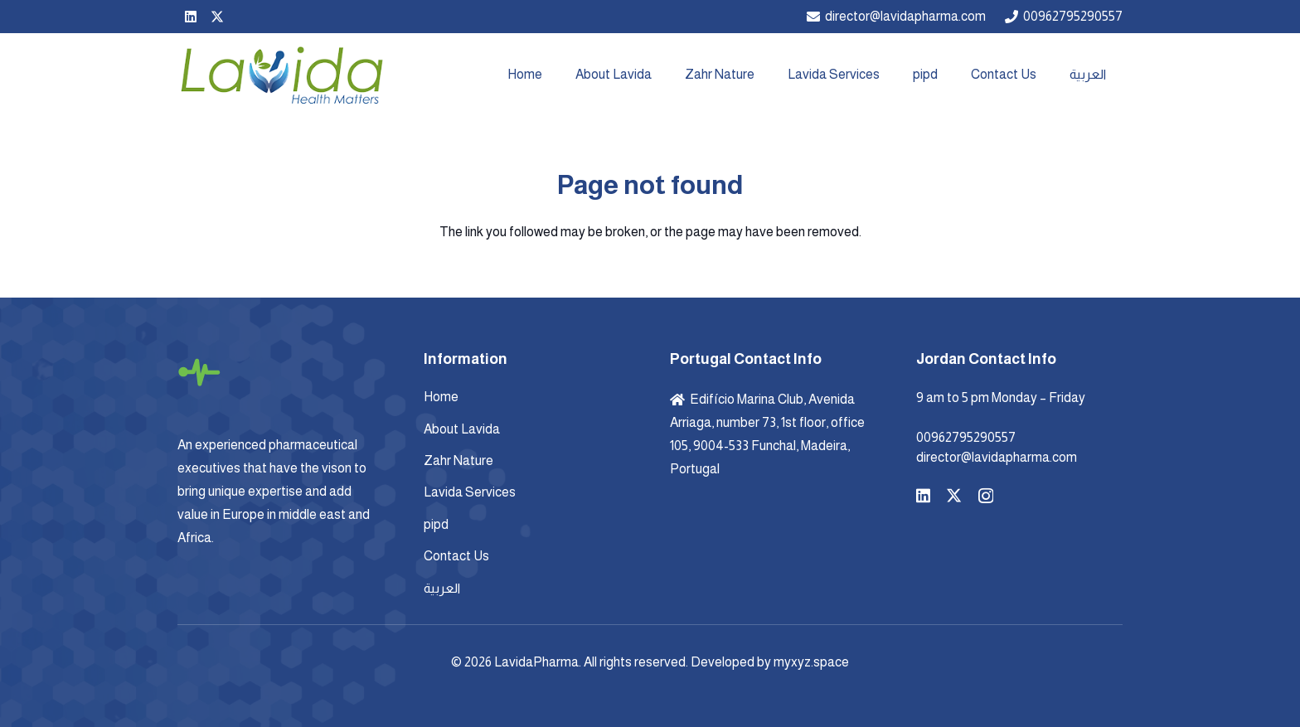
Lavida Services (470, 492)
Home (441, 397)
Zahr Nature (458, 460)
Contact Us (456, 556)
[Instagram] (985, 496)
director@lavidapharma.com (996, 457)
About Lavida (462, 429)
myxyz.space (811, 662)
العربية (442, 588)
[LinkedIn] (190, 16)
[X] (217, 16)
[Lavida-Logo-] (281, 74)
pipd (436, 524)
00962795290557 (966, 437)
